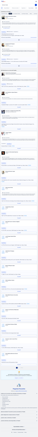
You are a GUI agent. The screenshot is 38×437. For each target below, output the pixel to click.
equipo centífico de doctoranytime (21, 391)
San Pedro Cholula (25, 13)
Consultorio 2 (16, 31)
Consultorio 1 (4, 31)
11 (21, 367)
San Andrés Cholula (16, 13)
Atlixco (31, 13)
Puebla (10, 13)
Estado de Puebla (4, 13)
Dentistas (15, 432)
